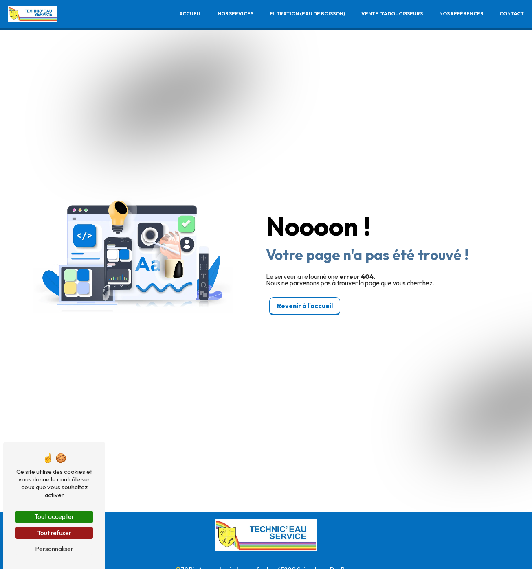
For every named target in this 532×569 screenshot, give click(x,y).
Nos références (461, 14)
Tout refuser (54, 533)
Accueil (190, 14)
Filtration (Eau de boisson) (307, 14)
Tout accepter (54, 516)
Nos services (235, 14)
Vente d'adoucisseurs (392, 14)
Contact (511, 14)
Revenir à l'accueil (305, 306)
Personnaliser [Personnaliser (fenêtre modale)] (54, 549)
